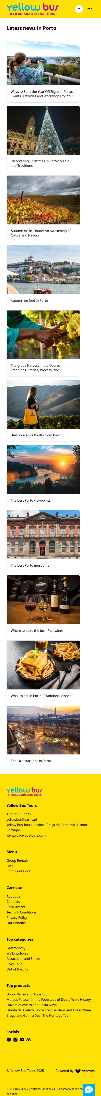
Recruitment (16, 907)
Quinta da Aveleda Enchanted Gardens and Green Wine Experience (50, 1010)
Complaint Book (19, 871)
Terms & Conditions (21, 912)
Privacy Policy (17, 917)
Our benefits (16, 923)
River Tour (14, 964)
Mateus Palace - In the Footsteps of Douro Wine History (49, 999)
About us (13, 896)
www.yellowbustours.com (26, 835)
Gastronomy (16, 948)
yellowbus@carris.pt (22, 819)
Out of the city (17, 969)
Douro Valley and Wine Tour (28, 994)
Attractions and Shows (24, 958)
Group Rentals (17, 860)
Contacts (13, 901)
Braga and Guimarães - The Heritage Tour (38, 1015)
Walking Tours (17, 953)
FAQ (10, 866)
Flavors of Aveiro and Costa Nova (32, 1005)
